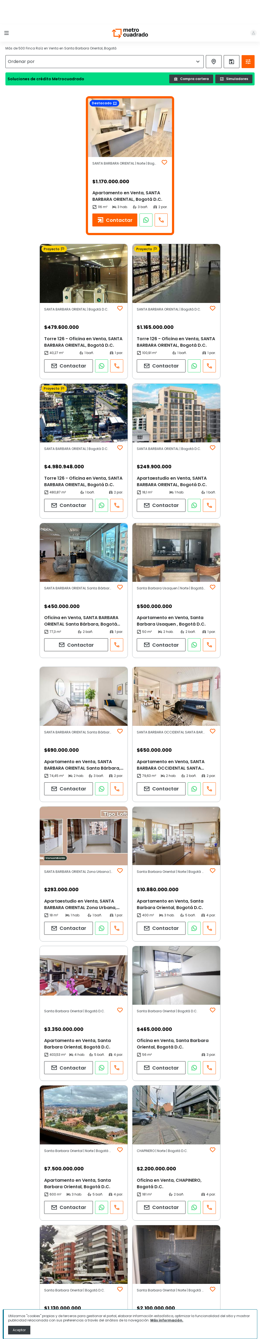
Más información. (166, 1320)
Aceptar (19, 1330)
